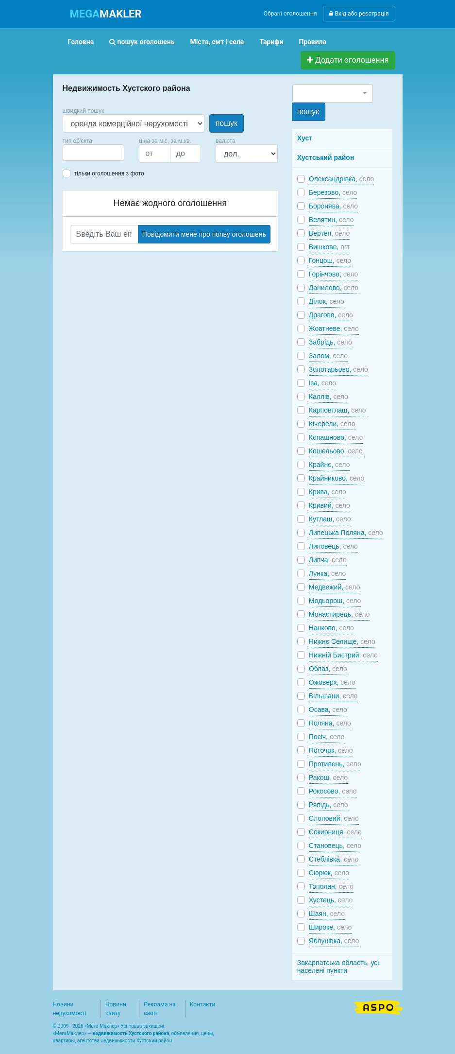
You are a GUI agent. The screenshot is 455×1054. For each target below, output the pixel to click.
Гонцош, (330, 260)
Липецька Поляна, (346, 532)
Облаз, (328, 669)
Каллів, (328, 396)
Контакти (203, 1004)
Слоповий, (334, 818)
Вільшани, (333, 696)
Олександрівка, (341, 179)
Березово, (333, 192)
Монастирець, (339, 614)
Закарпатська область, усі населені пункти (338, 966)
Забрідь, (330, 342)
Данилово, (333, 288)
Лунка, (327, 573)
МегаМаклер (69, 1033)
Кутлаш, (330, 519)
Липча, (328, 560)
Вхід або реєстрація (358, 13)
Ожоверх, (332, 682)
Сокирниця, (335, 832)
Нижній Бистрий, (343, 655)
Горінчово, (333, 274)
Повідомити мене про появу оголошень (204, 234)
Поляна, (330, 723)
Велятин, (331, 220)
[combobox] (94, 152)
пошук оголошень (141, 42)
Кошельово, (336, 451)
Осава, (328, 709)
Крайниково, (336, 478)
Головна (81, 42)
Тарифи (271, 42)
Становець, (335, 845)
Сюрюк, (329, 873)
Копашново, (336, 437)
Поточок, (331, 750)
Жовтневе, (334, 328)
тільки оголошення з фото (109, 173)
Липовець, (333, 546)
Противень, (335, 764)
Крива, (327, 492)
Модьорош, (335, 601)
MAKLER (106, 14)
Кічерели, (332, 424)
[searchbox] (80, 152)
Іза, (322, 383)
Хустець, (331, 900)
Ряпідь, (328, 805)
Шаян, (327, 913)
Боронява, (333, 206)
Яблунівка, (334, 941)
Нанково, (331, 628)
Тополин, (331, 886)
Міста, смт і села (217, 42)
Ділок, (326, 301)
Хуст (304, 138)
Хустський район (325, 157)
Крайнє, (329, 464)
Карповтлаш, (337, 410)
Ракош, (328, 777)
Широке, (330, 927)
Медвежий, (334, 587)
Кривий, (329, 505)
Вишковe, (329, 247)
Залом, (328, 356)
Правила (312, 42)
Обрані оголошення (290, 13)
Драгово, (331, 315)
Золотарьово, (338, 369)
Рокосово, (333, 791)
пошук (226, 123)
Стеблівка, (334, 859)
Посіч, (326, 737)
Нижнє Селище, (342, 641)
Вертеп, (329, 233)
